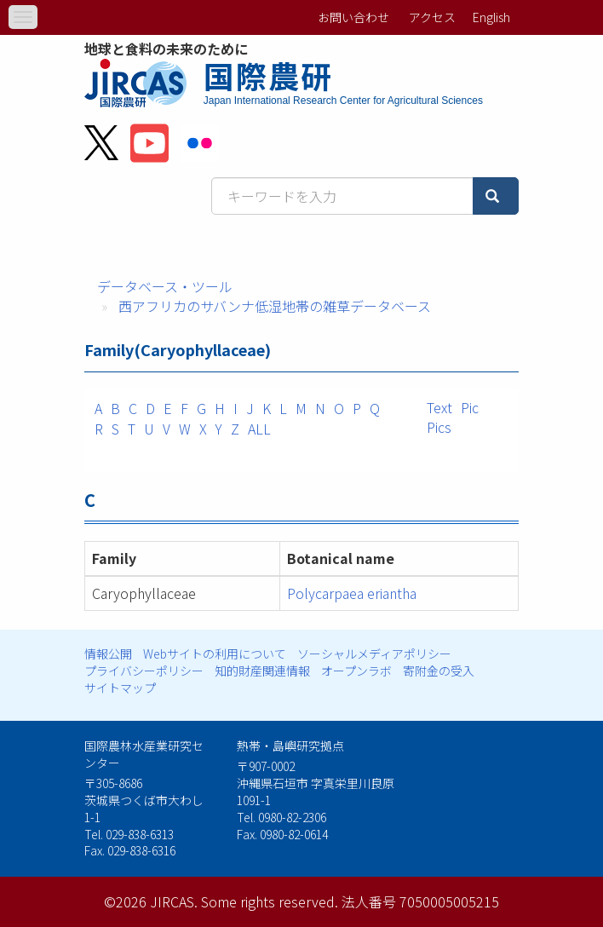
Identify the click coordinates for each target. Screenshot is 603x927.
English (491, 17)
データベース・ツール (165, 286)
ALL (259, 428)
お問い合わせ (353, 17)
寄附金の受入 (438, 670)
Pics (439, 427)
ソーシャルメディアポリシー (374, 653)
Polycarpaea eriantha (351, 593)
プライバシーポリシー (144, 670)
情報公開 (108, 653)
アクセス (432, 17)
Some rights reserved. (269, 901)
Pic (470, 407)
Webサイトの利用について (214, 653)
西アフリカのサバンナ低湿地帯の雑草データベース (274, 306)
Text (439, 407)
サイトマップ (120, 687)
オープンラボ (356, 670)
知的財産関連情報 (262, 670)
